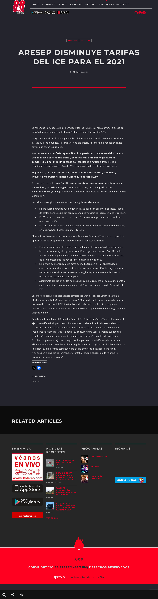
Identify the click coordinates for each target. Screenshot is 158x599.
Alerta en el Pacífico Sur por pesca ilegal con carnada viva (65, 506)
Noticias (72, 40)
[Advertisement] (79, 23)
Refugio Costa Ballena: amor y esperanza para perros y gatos (65, 476)
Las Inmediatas (99, 456)
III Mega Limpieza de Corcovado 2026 (65, 462)
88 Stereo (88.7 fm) (71, 567)
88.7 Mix (95, 466)
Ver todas (52, 518)
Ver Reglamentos (27, 516)
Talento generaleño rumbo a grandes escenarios (66, 491)
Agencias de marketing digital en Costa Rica (84, 577)
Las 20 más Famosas (96, 477)
